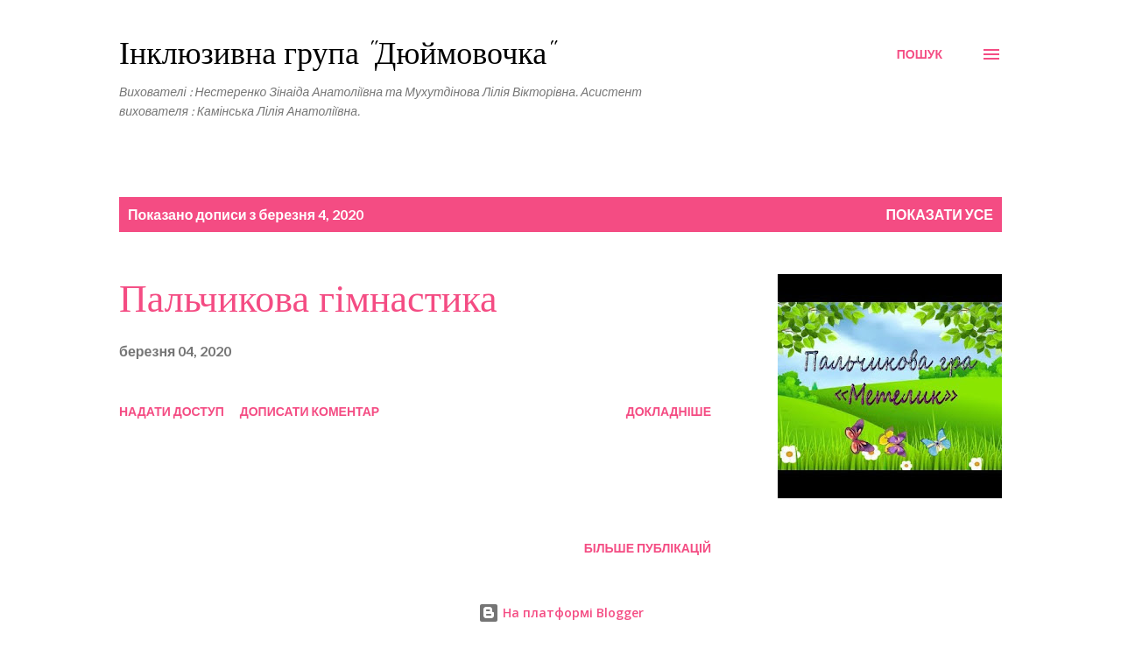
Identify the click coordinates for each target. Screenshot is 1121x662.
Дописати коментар (309, 411)
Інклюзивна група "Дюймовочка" (336, 54)
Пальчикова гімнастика (308, 299)
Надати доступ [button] (171, 411)
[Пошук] (919, 54)
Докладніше (668, 411)
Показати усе (940, 214)
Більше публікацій (647, 547)
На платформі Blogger (561, 612)
